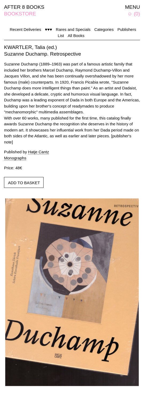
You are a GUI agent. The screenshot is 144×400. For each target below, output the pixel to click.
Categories (104, 29)
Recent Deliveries (25, 29)
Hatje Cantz (38, 152)
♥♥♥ (48, 29)
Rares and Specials (73, 29)
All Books (76, 35)
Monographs (15, 158)
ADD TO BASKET (24, 182)
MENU (132, 7)
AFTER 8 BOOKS (24, 7)
